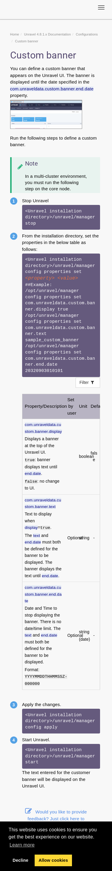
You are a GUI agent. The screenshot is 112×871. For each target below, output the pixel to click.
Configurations (87, 34)
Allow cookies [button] (53, 860)
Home (14, 34)
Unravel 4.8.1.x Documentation (47, 34)
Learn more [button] (22, 844)
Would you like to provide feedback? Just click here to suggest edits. (56, 818)
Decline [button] (20, 860)
